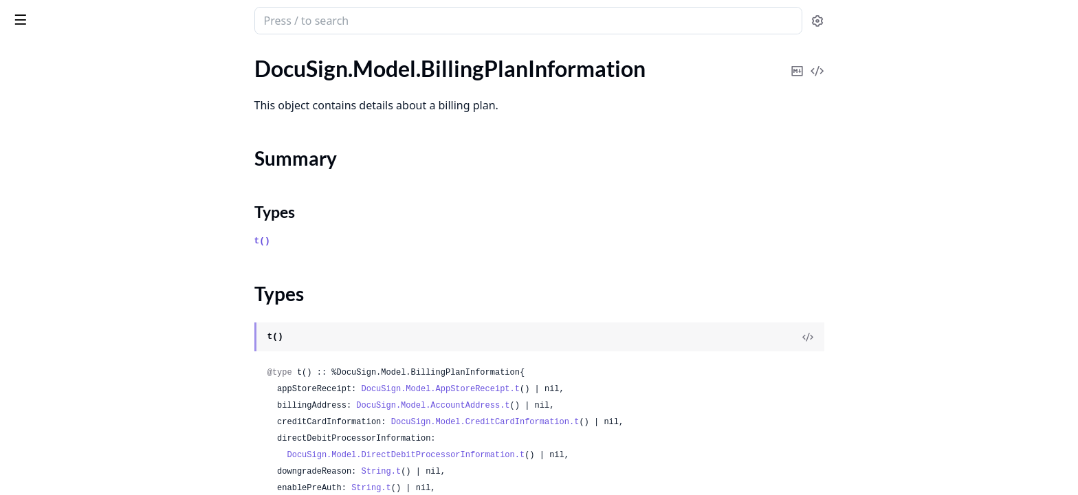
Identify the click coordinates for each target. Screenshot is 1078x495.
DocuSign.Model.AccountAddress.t (536, 405)
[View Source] (911, 337)
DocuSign (38, 14)
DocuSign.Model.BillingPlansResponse (98, 245)
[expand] (192, 71)
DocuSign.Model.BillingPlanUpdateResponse (98, 207)
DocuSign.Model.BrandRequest (84, 375)
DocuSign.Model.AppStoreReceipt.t (544, 389)
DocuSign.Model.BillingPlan (75, 87)
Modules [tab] (88, 56)
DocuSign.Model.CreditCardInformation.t (588, 422)
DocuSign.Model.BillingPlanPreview (94, 170)
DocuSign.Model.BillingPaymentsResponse (98, 68)
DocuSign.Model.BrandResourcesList (97, 430)
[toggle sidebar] (188, 19)
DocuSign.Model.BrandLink (74, 319)
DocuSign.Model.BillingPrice (77, 263)
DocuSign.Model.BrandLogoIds (83, 337)
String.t (485, 471)
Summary (46, 129)
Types (38, 146)
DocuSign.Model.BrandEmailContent (97, 300)
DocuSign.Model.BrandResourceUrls (96, 393)
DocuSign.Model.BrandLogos (78, 356)
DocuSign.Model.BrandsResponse (90, 467)
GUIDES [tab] (27, 56)
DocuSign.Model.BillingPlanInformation (98, 105)
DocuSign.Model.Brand (64, 282)
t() (365, 241)
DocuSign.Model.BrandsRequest (86, 449)
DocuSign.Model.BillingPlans (78, 226)
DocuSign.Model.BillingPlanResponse (98, 189)
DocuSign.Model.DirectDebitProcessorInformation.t (509, 455)
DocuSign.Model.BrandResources (89, 412)
